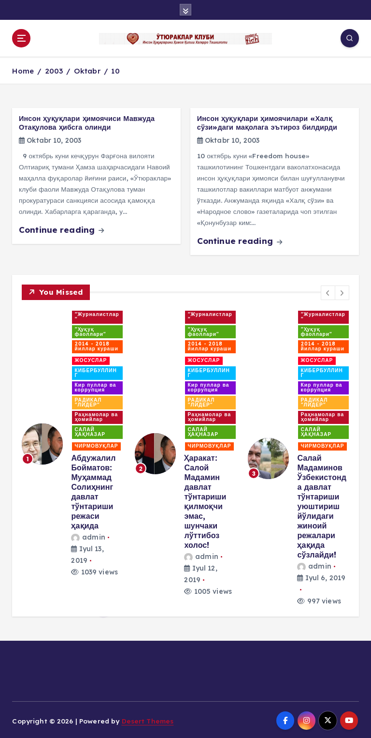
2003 (54, 69)
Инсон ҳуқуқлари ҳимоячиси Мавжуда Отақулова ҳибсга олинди (87, 121)
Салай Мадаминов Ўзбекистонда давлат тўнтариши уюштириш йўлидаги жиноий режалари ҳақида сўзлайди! (321, 505)
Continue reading (61, 229)
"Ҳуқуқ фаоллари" (91, 330)
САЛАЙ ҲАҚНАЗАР (90, 430)
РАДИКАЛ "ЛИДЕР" (88, 401)
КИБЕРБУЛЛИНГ (96, 371)
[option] (72, 442)
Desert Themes (148, 719)
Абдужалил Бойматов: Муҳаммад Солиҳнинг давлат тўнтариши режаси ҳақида (93, 490)
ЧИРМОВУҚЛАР (96, 444)
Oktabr (87, 69)
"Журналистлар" (97, 315)
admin (88, 535)
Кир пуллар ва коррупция (95, 386)
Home (23, 69)
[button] (328, 291)
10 (115, 69)
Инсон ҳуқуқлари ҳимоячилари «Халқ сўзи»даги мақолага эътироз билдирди (267, 121)
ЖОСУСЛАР (91, 359)
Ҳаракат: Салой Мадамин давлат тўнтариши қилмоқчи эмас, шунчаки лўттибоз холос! (205, 500)
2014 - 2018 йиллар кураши (96, 344)
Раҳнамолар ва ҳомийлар (96, 415)
